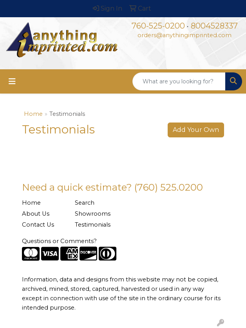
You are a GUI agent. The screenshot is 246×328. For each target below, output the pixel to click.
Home (33, 113)
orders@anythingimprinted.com (184, 35)
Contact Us (38, 224)
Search (84, 202)
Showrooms (92, 213)
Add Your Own (196, 129)
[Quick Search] (179, 81)
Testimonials (92, 224)
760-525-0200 (158, 26)
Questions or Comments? (59, 241)
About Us (35, 213)
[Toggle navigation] (12, 81)
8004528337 (214, 26)
